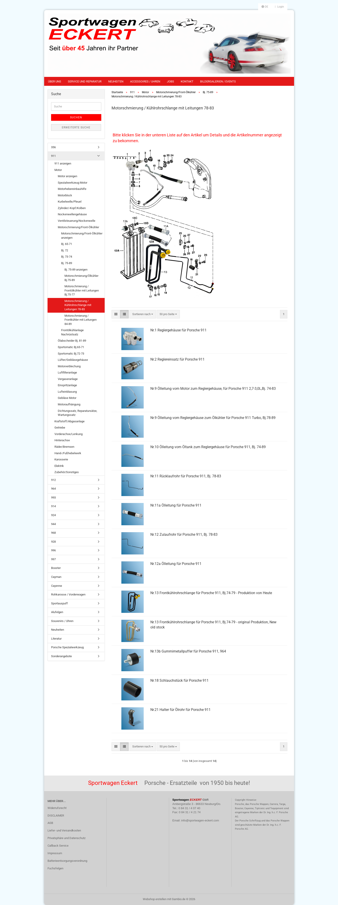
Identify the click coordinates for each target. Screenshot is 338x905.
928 (53, 541)
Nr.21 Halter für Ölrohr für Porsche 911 (180, 710)
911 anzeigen (62, 163)
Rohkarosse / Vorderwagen (68, 594)
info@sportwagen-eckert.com (200, 820)
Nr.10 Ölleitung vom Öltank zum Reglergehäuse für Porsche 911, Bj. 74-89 (208, 447)
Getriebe (59, 427)
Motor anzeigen (67, 176)
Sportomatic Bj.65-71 (71, 347)
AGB (50, 823)
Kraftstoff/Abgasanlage (69, 421)
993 (53, 497)
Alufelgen (57, 612)
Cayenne (56, 585)
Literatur (56, 638)
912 (53, 480)
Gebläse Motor (67, 398)
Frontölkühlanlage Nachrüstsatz (72, 332)
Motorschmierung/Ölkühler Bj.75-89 (81, 278)
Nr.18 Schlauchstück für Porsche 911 (179, 680)
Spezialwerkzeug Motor (72, 182)
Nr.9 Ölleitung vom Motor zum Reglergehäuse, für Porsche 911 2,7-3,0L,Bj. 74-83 (213, 388)
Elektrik (59, 466)
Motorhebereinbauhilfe (72, 189)
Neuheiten (115, 81)
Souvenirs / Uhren (62, 621)
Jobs (170, 81)
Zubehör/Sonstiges (66, 472)
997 (53, 559)
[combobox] (142, 314)
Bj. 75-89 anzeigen (75, 269)
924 (53, 515)
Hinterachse (62, 440)
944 (53, 524)
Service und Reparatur (85, 81)
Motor (58, 170)
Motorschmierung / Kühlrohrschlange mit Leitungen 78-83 (77, 305)
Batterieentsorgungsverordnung (67, 860)
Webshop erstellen (154, 899)
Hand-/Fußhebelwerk (67, 453)
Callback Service (58, 845)
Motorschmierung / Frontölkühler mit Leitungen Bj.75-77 (81, 290)
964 (53, 488)
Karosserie (61, 459)
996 (53, 550)
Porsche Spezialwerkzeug (67, 647)
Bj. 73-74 (66, 256)
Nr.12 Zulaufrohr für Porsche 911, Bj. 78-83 (184, 534)
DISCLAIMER (56, 815)
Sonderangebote (61, 656)
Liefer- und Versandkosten (64, 830)
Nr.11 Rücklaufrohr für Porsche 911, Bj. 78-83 (185, 476)
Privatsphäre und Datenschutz (66, 838)
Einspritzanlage (67, 385)
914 (53, 506)
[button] (265, 6)
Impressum (55, 853)
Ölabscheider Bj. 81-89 (72, 340)
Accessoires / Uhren (145, 81)
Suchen (76, 117)
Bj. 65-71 (66, 244)
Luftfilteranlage (67, 372)
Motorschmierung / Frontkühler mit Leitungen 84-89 (80, 320)
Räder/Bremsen (64, 446)
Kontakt (187, 81)
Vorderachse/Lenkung (68, 434)
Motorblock (65, 195)
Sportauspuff (59, 603)
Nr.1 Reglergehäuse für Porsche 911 (178, 330)
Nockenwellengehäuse (72, 214)
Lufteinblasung (67, 391)
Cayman (56, 577)
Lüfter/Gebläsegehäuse (73, 359)
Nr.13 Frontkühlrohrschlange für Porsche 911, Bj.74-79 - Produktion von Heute (211, 593)
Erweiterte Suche (76, 127)
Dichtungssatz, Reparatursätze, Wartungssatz (77, 413)
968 (53, 532)
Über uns (54, 81)
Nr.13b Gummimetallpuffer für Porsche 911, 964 (188, 651)
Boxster (56, 568)
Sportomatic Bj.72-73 (71, 353)
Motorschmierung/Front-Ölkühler (78, 227)
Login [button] (279, 6)
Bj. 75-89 (66, 263)
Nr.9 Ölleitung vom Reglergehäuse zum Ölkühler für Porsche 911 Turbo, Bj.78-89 (213, 418)
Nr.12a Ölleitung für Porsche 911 (175, 564)
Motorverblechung (69, 366)
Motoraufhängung (69, 404)
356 (53, 147)
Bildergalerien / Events (218, 81)
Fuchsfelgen (55, 868)
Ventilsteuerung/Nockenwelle (76, 220)
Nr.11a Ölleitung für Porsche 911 (175, 505)
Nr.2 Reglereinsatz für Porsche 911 (177, 359)
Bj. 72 (64, 250)
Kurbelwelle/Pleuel (69, 201)
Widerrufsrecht (57, 808)
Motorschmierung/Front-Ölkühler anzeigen (81, 235)
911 (53, 156)
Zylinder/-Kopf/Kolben (72, 208)
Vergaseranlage (68, 379)
